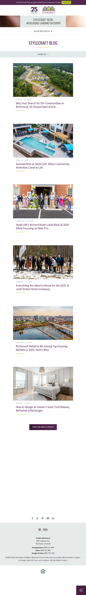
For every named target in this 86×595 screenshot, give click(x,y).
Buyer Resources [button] (42, 31)
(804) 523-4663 (49, 547)
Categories (41, 54)
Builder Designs (61, 560)
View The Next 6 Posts (43, 427)
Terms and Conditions (41, 560)
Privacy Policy (44, 557)
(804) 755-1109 (49, 553)
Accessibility (57, 557)
